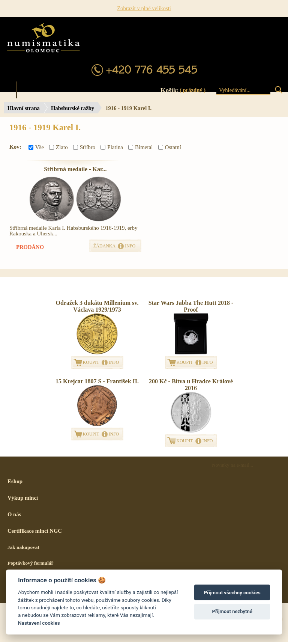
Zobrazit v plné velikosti (144, 8)
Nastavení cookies (39, 623)
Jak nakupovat (23, 547)
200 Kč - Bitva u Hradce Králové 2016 (191, 384)
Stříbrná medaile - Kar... (75, 169)
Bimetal (140, 147)
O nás (14, 514)
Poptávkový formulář (31, 563)
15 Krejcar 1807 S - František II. (97, 381)
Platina (111, 147)
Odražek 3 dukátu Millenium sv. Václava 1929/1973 (97, 306)
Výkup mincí (23, 498)
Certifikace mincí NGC (35, 531)
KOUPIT (91, 362)
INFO (130, 246)
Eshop (15, 481)
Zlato (58, 147)
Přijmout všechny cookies (232, 592)
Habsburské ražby (72, 108)
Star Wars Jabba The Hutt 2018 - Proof (191, 306)
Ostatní (169, 147)
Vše (36, 147)
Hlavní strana (24, 108)
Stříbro (84, 147)
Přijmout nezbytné (232, 611)
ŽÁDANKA (104, 246)
